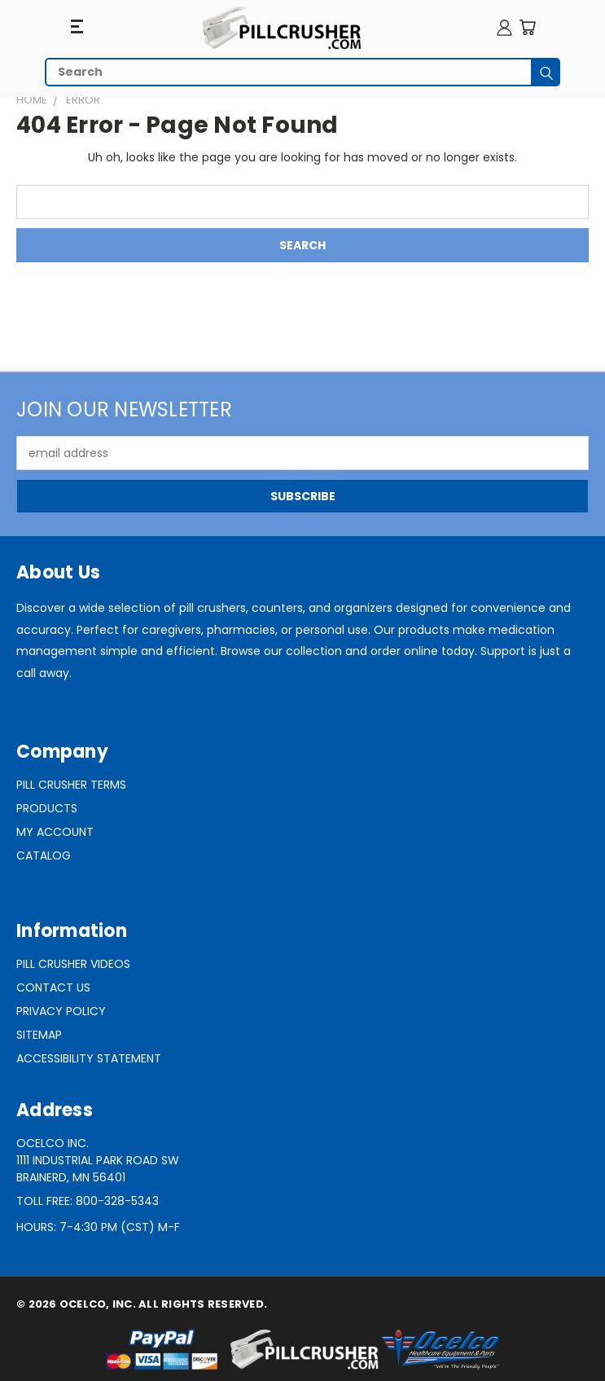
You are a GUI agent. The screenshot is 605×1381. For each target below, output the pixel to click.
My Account (55, 832)
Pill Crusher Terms (71, 784)
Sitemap (39, 1035)
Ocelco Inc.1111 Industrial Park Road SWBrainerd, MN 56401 (97, 1160)
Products (46, 808)
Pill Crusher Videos (73, 964)
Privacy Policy (61, 1011)
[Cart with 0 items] (527, 27)
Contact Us (53, 987)
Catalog (43, 855)
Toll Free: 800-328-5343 (87, 1201)
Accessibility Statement (88, 1058)
